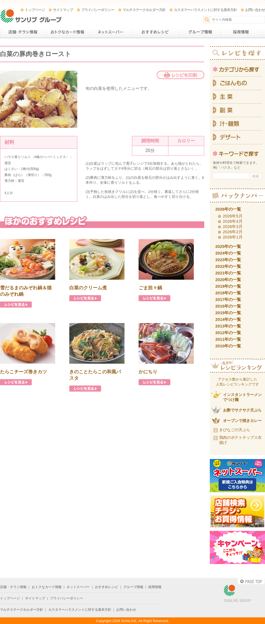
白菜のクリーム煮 (88, 287)
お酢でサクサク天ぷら (242, 410)
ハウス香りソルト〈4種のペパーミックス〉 (36, 157)
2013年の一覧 (228, 326)
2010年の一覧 (228, 346)
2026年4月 (233, 221)
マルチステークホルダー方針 (144, 10)
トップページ (35, 10)
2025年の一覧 (228, 246)
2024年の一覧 (228, 253)
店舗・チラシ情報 (23, 32)
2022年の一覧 (228, 266)
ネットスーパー (110, 32)
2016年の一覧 (228, 306)
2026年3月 (233, 226)
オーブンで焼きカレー (242, 420)
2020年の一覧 (228, 279)
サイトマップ (63, 10)
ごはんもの (237, 83)
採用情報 (242, 32)
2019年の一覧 (228, 286)
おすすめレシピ (155, 32)
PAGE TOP (251, 581)
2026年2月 (233, 231)
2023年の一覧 (228, 259)
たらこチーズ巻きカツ (23, 371)
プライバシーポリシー (97, 10)
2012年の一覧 (228, 332)
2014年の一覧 (228, 319)
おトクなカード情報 (67, 32)
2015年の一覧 (228, 312)
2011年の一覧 (228, 339)
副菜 (237, 110)
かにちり (148, 371)
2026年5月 (233, 216)
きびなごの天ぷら (234, 430)
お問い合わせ (255, 10)
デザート (237, 137)
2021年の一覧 (228, 273)
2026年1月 (233, 237)
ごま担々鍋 (150, 287)
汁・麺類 (237, 124)
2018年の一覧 (228, 292)
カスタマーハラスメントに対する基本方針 (205, 10)
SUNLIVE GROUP (237, 594)
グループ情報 (200, 32)
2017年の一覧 (228, 299)
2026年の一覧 (228, 209)
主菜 (237, 97)
